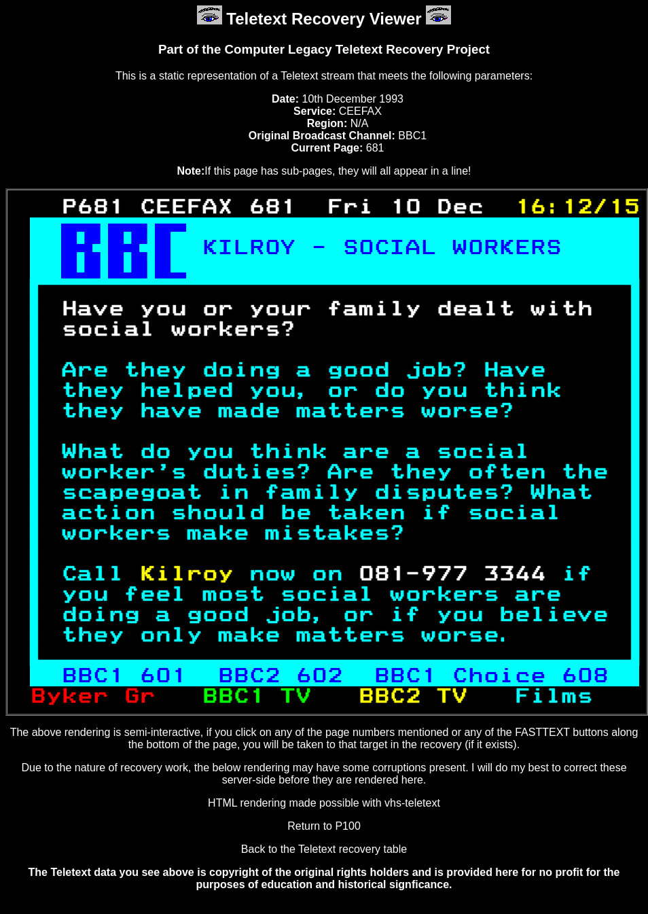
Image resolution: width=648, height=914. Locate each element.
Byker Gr (108, 696)
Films (569, 696)
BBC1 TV (264, 696)
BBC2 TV (420, 696)
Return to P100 (324, 826)
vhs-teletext (412, 803)
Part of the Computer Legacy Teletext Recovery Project (324, 49)
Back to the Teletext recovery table (324, 849)
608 (584, 676)
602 (318, 676)
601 (162, 676)
